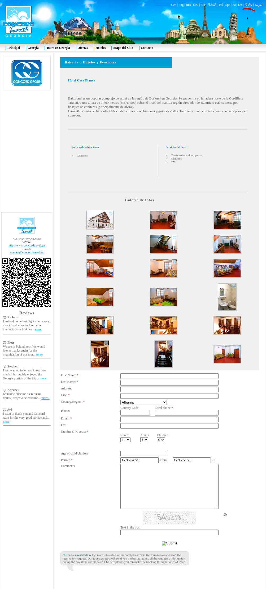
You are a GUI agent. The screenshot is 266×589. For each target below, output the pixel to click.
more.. (45, 385)
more (38, 316)
